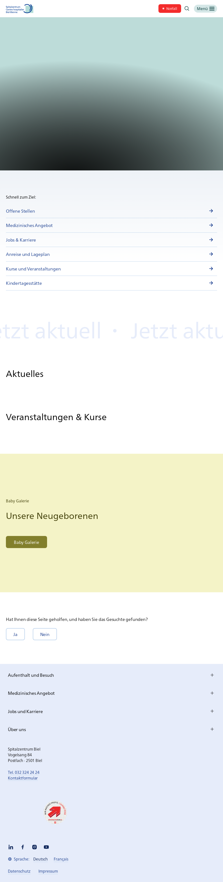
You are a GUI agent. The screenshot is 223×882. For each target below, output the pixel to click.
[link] (169, 8)
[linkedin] (11, 847)
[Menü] (205, 9)
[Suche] (187, 9)
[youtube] (46, 847)
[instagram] (34, 847)
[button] (15, 634)
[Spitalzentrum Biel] (20, 8)
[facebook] (23, 847)
